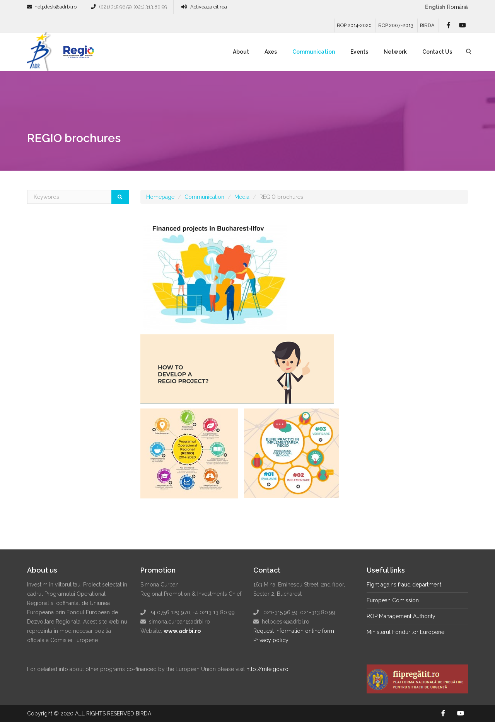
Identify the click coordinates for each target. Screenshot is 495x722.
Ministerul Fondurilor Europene (405, 632)
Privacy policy (270, 640)
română (457, 7)
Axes (271, 52)
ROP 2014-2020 (354, 25)
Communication (313, 52)
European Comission (393, 600)
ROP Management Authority (401, 616)
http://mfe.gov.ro (267, 669)
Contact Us (437, 52)
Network (395, 52)
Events (359, 52)
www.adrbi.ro (182, 631)
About (241, 52)
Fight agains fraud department (404, 584)
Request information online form (293, 631)
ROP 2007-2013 (395, 25)
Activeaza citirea (208, 7)
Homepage (160, 197)
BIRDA (427, 25)
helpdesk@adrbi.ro (55, 7)
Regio (77, 54)
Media (241, 197)
